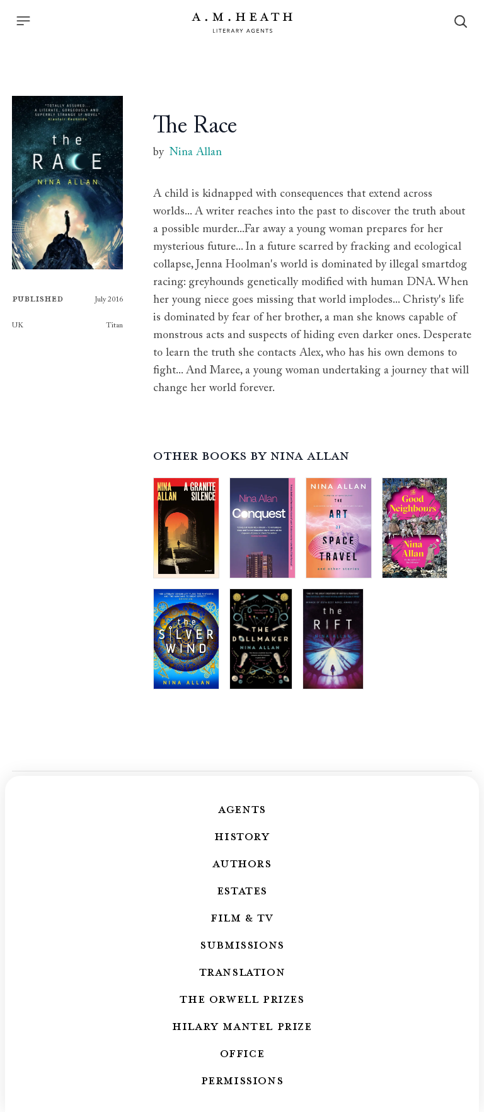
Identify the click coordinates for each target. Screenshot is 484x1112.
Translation (242, 971)
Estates (242, 890)
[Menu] (23, 20)
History (241, 836)
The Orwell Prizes (242, 998)
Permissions (242, 1080)
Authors (241, 863)
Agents (242, 808)
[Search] (460, 21)
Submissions (242, 944)
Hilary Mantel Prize (241, 1025)
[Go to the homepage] (242, 23)
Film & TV (241, 917)
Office (242, 1053)
